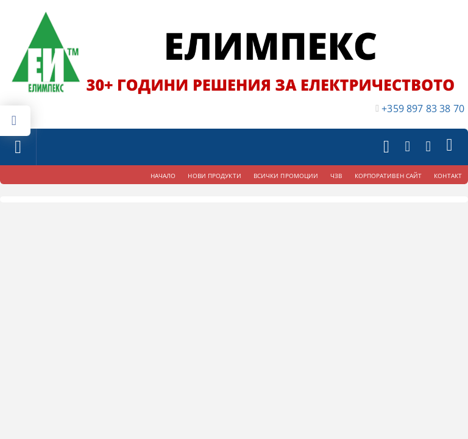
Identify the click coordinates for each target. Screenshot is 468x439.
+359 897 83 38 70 (422, 108)
